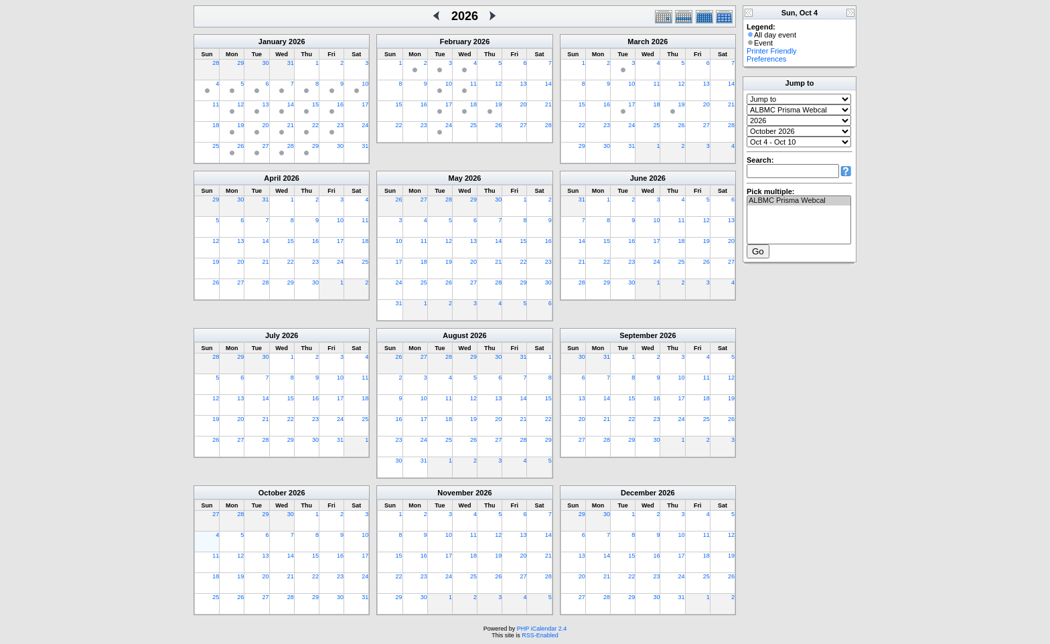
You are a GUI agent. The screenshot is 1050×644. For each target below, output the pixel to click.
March (638, 41)
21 (290, 125)
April (272, 178)
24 (365, 125)
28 (215, 63)
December (638, 493)
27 (265, 146)
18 (215, 125)
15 (315, 104)
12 (240, 104)
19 (240, 125)
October (272, 493)
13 (265, 104)
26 (240, 146)
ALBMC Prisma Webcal (798, 201)
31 (290, 63)
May (456, 178)
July (272, 335)
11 (215, 104)
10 (365, 83)
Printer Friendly (772, 51)
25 (215, 146)
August (455, 335)
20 (265, 125)
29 (240, 63)
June (639, 178)
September (638, 335)
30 (265, 63)
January (272, 41)
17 (365, 104)
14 (290, 104)
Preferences (766, 59)
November (455, 493)
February (455, 41)
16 (340, 104)
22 (315, 125)
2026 (297, 41)
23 (340, 125)
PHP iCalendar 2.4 (542, 628)
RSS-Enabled (540, 635)
